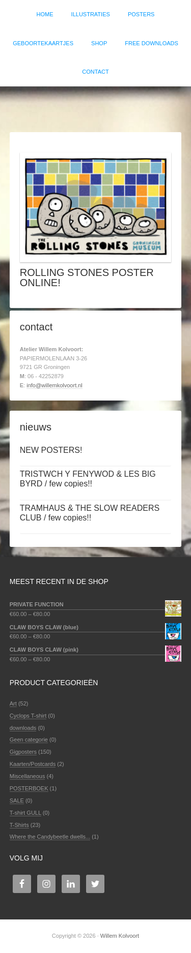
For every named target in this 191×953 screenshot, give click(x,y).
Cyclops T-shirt (28, 716)
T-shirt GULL (25, 813)
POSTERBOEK (29, 788)
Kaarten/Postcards (33, 764)
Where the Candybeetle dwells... (50, 837)
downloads (23, 728)
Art (13, 703)
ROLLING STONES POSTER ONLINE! (87, 277)
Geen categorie (29, 739)
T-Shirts (19, 825)
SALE (17, 800)
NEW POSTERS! (51, 450)
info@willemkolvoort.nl (54, 385)
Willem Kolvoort (95, 104)
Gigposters (23, 752)
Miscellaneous (27, 776)
